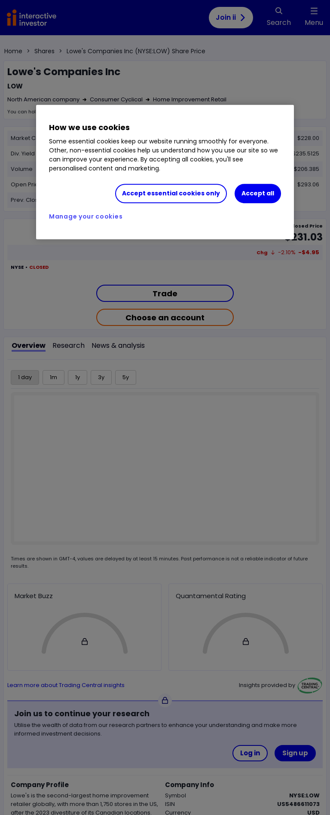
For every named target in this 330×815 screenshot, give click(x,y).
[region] (165, 172)
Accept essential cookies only (171, 193)
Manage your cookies (85, 216)
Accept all (257, 193)
